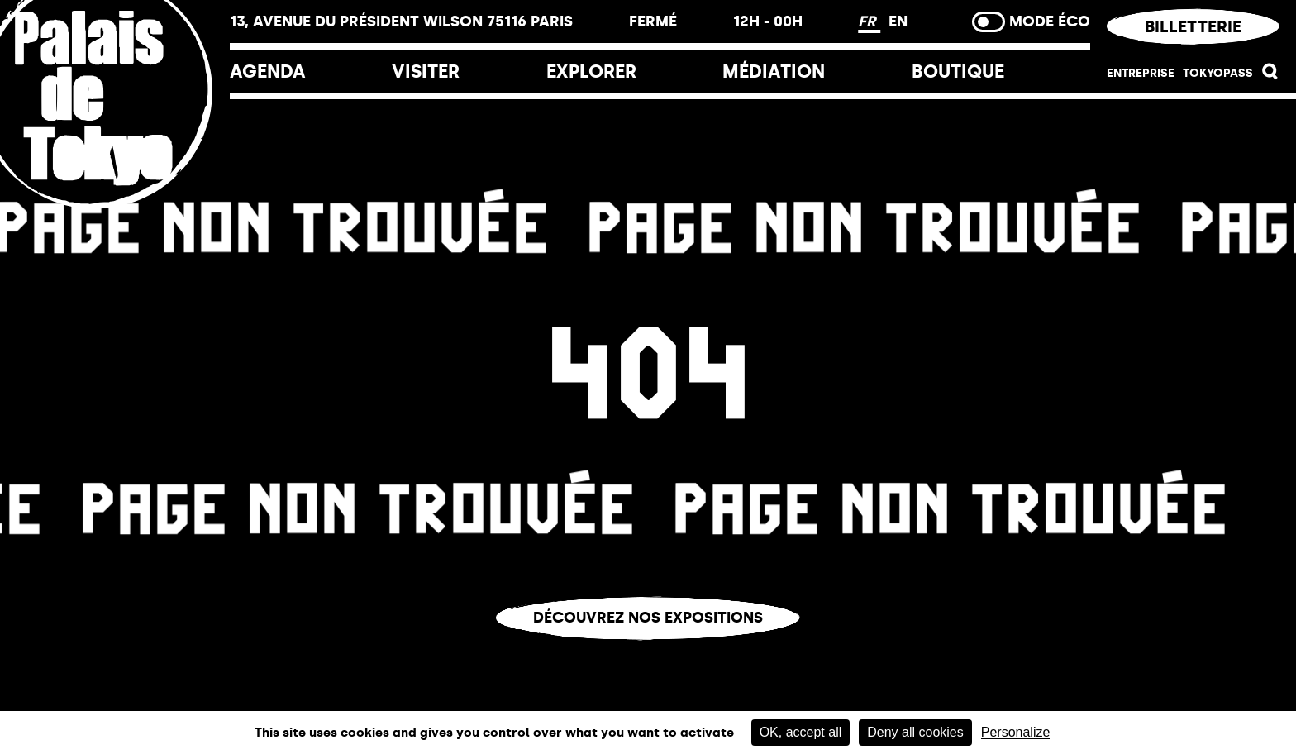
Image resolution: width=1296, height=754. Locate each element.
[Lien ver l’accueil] (115, 200)
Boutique (958, 71)
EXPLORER (591, 71)
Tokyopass (1218, 73)
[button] (1270, 76)
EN (898, 21)
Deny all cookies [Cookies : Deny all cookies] (915, 732)
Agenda (268, 71)
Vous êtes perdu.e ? (648, 653)
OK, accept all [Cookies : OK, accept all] (801, 732)
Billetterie (1193, 26)
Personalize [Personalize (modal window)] (1016, 732)
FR (869, 21)
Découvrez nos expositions (648, 617)
